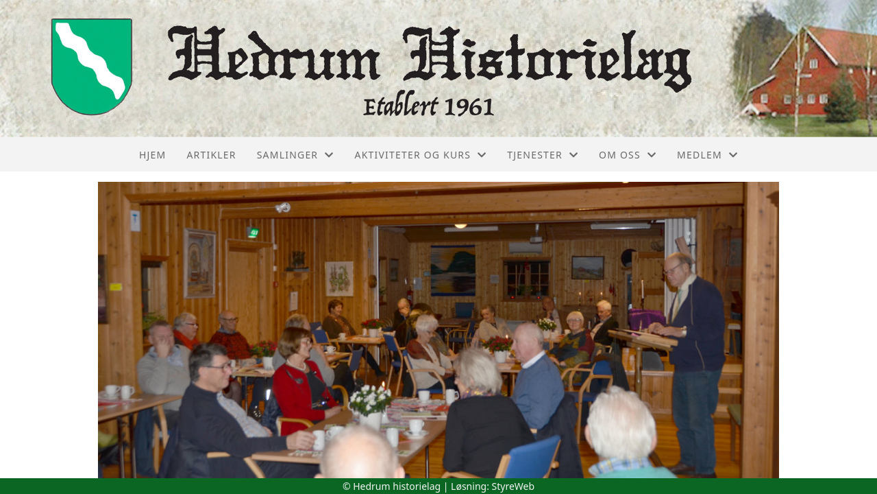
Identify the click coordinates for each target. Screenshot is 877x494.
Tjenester (542, 154)
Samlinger (295, 154)
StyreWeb (513, 486)
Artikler (211, 154)
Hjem (152, 154)
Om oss (627, 154)
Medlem (707, 154)
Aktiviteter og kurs (420, 154)
